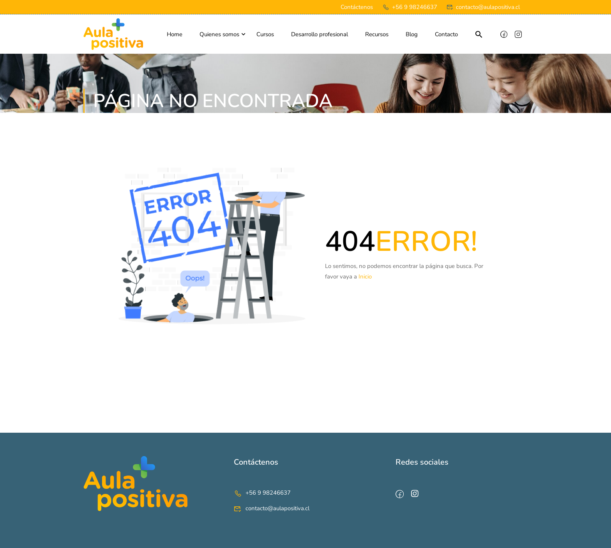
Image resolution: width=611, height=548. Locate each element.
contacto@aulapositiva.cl (483, 7)
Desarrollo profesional (319, 34)
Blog (412, 34)
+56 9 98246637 (409, 7)
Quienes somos (219, 34)
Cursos (265, 34)
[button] (479, 35)
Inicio (365, 276)
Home (174, 34)
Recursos (376, 34)
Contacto (446, 34)
